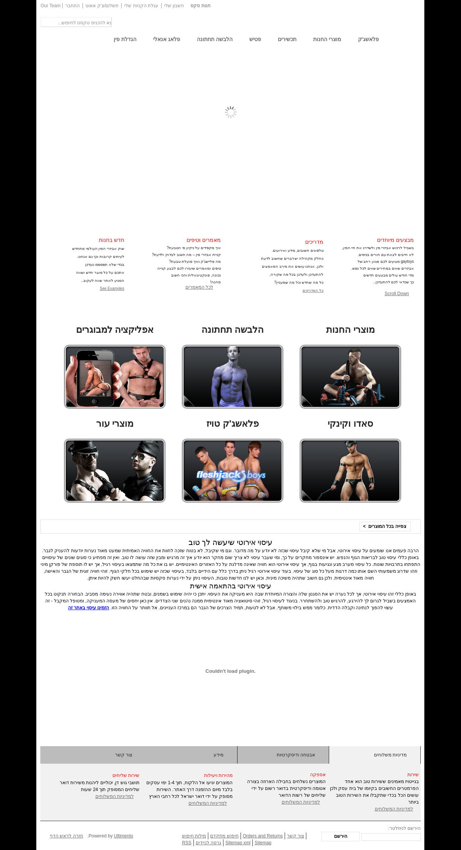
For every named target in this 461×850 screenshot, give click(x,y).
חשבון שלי (174, 5)
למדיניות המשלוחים (114, 796)
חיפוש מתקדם (224, 836)
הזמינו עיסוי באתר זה (88, 607)
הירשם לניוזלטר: (404, 828)
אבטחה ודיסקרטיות (296, 755)
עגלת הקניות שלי (141, 5)
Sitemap (263, 842)
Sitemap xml (237, 842)
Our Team (50, 5)
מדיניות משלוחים (390, 755)
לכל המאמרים (199, 287)
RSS (187, 842)
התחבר (72, 5)
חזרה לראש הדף (66, 836)
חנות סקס (200, 5)
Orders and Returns (263, 836)
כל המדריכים (313, 290)
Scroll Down (397, 293)
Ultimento (123, 836)
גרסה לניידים (208, 842)
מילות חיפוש (194, 836)
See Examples (112, 288)
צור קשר (123, 755)
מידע (218, 755)
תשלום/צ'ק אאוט (102, 5)
